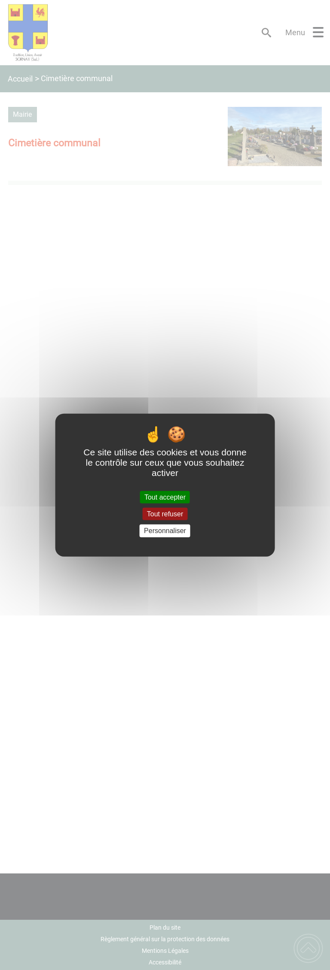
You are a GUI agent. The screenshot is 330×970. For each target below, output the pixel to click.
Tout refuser (165, 514)
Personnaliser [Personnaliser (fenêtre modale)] (165, 530)
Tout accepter (165, 497)
